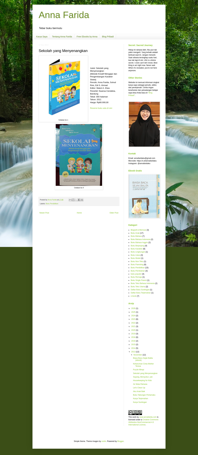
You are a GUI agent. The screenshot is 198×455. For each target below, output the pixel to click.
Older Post (114, 213)
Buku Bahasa (136, 236)
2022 (133, 323)
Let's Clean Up (139, 388)
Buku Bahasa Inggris (139, 242)
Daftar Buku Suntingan (140, 290)
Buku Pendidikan (52, 204)
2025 (133, 312)
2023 (133, 319)
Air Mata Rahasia (140, 384)
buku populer (136, 274)
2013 (133, 352)
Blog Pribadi (108, 36)
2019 (133, 334)
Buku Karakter (136, 249)
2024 (133, 316)
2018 (133, 337)
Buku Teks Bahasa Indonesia (143, 283)
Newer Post (44, 213)
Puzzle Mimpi (138, 370)
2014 (133, 348)
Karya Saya (41, 36)
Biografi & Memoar (138, 230)
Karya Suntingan (140, 402)
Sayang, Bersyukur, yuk (143, 377)
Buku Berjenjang (137, 246)
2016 (133, 341)
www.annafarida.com (148, 417)
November (138, 355)
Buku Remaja (136, 277)
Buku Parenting (137, 264)
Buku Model (135, 258)
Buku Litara (135, 255)
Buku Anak (135, 233)
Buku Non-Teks (137, 261)
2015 (133, 344)
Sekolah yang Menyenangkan (145, 373)
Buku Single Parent (139, 280)
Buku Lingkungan (138, 252)
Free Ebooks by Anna (87, 36)
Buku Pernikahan (138, 271)
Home (79, 213)
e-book (133, 296)
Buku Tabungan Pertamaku (144, 395)
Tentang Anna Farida (62, 36)
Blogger (120, 441)
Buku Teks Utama (138, 287)
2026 (133, 308)
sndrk (103, 441)
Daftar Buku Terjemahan (141, 293)
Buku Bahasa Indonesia (140, 239)
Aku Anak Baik (139, 391)
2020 (133, 330)
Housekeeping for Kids (142, 380)
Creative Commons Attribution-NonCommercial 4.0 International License (143, 422)
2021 (133, 326)
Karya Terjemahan (140, 398)
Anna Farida (64, 15)
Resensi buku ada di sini (101, 108)
